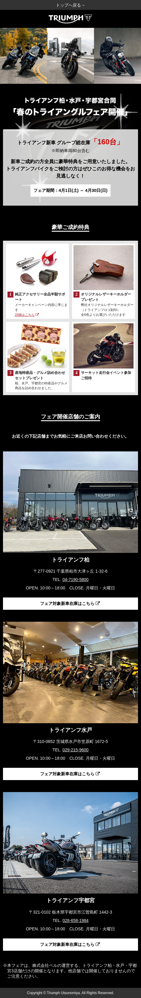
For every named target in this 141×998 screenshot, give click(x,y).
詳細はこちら (27, 314)
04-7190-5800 (75, 579)
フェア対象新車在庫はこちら (70, 603)
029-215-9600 (75, 749)
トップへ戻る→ (70, 5)
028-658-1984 (75, 920)
